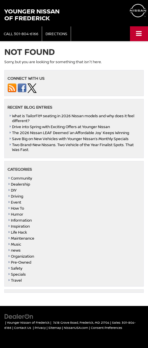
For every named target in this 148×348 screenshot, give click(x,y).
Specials (18, 274)
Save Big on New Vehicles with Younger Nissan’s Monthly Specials (70, 138)
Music (16, 244)
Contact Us (22, 328)
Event (16, 202)
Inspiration (20, 226)
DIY (14, 190)
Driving (17, 196)
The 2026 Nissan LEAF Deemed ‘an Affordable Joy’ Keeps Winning (70, 132)
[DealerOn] (18, 316)
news (16, 250)
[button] (21, 33)
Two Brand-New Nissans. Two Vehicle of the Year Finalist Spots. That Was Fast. (73, 147)
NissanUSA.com (76, 328)
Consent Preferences (106, 328)
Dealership (20, 184)
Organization (22, 256)
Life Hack (19, 232)
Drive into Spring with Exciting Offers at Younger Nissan (61, 126)
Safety (16, 268)
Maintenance (22, 238)
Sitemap (54, 328)
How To (17, 208)
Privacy (40, 328)
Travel (16, 280)
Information (21, 220)
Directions (56, 33)
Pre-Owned (21, 262)
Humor (17, 214)
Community (21, 178)
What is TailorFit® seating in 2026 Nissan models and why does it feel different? (73, 118)
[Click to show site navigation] (139, 33)
